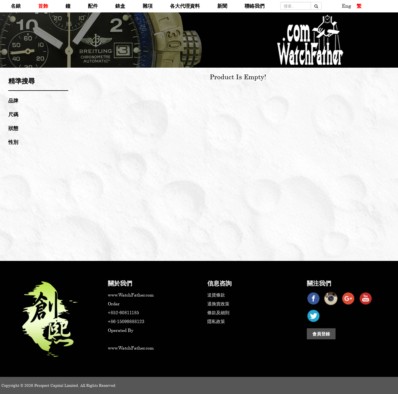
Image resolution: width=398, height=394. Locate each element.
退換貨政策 (218, 303)
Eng (346, 6)
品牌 (13, 100)
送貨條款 (216, 295)
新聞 (222, 6)
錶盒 (120, 6)
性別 (13, 142)
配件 (93, 6)
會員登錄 (321, 334)
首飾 (43, 6)
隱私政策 (216, 321)
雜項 (148, 6)
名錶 (16, 6)
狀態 (13, 128)
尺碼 (13, 114)
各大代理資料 (185, 6)
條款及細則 (218, 312)
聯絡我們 (255, 6)
